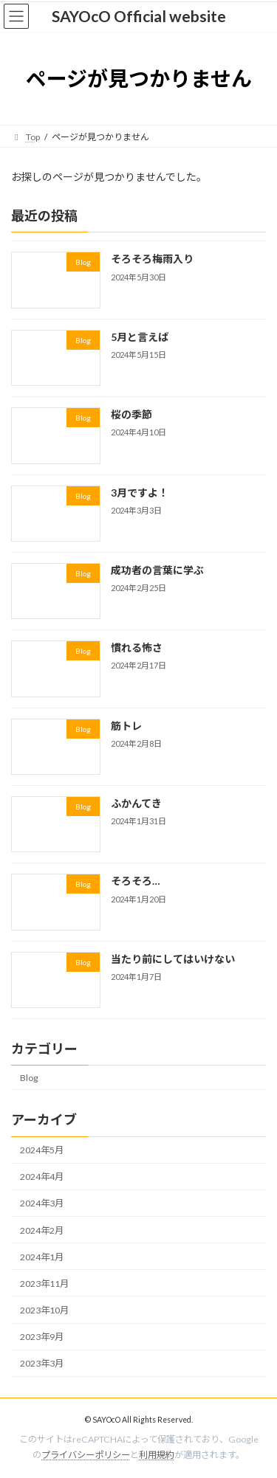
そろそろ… (135, 881)
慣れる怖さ (137, 647)
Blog (29, 1077)
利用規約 (156, 1454)
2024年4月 (42, 1177)
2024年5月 (42, 1150)
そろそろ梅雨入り (152, 259)
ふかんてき (136, 803)
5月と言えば (139, 337)
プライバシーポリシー (85, 1454)
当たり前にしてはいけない (173, 959)
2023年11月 (44, 1283)
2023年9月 (42, 1336)
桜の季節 (131, 414)
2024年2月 (42, 1230)
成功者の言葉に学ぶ (157, 570)
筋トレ (126, 725)
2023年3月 (42, 1363)
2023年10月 (44, 1310)
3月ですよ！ (139, 492)
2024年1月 (42, 1257)
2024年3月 (42, 1203)
